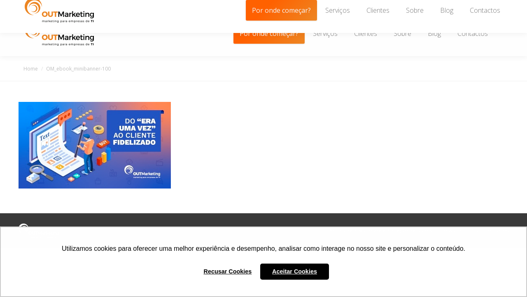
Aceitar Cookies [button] (294, 271)
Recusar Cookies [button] (228, 271)
